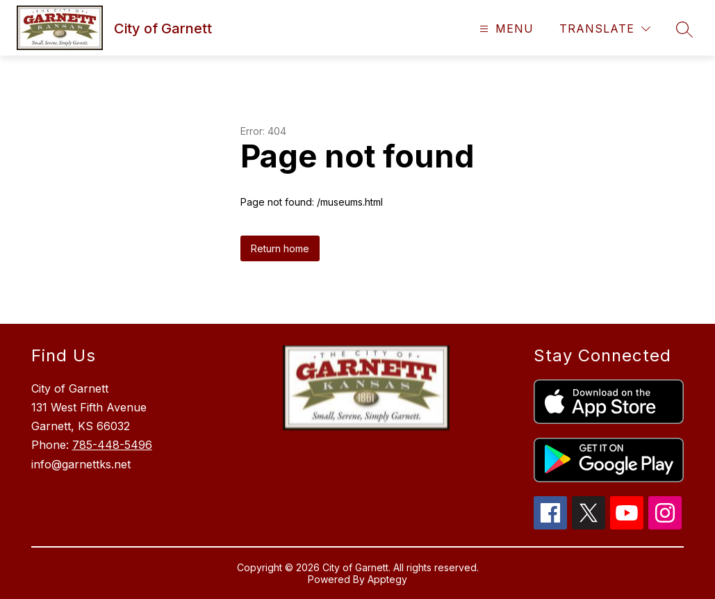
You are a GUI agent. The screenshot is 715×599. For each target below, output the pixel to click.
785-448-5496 (112, 445)
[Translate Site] (605, 29)
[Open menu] (505, 29)
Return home (280, 248)
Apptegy (387, 579)
